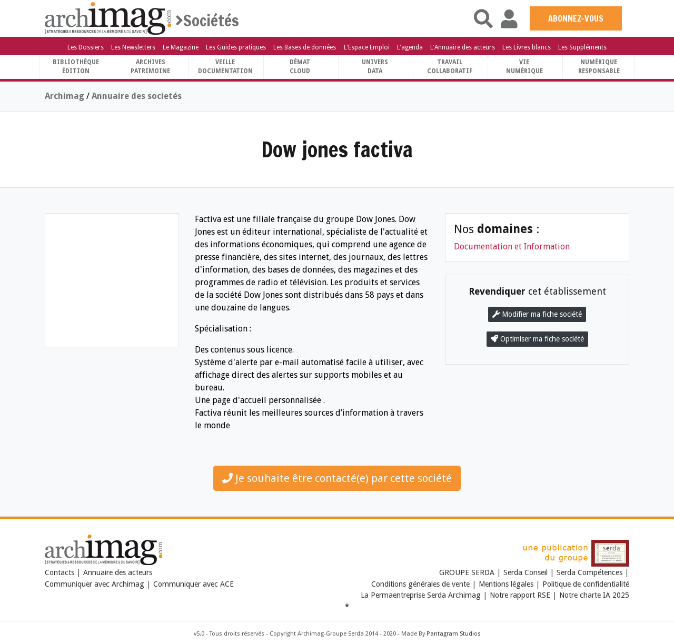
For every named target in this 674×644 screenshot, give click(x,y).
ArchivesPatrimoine (150, 66)
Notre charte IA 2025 (594, 595)
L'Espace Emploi (367, 47)
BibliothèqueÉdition (76, 66)
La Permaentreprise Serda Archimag (421, 595)
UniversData (375, 66)
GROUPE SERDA (468, 572)
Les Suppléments (582, 47)
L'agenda (410, 47)
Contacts (59, 572)
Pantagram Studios (454, 633)
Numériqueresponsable (599, 66)
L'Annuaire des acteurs (462, 47)
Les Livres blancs (526, 47)
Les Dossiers (85, 47)
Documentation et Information (512, 246)
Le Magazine (181, 47)
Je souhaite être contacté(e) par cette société (337, 478)
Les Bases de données (304, 47)
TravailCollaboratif (449, 66)
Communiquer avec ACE (193, 584)
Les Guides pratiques (236, 47)
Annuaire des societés (137, 96)
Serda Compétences (589, 572)
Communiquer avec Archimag (94, 584)
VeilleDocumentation (225, 66)
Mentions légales (506, 584)
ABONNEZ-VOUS (575, 18)
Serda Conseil (525, 572)
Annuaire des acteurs (117, 572)
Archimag (64, 96)
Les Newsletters (133, 47)
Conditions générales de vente (420, 584)
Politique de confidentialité (585, 584)
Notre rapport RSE (520, 595)
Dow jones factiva (337, 149)
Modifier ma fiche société (537, 314)
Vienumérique (524, 66)
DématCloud (300, 66)
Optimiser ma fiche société (537, 339)
